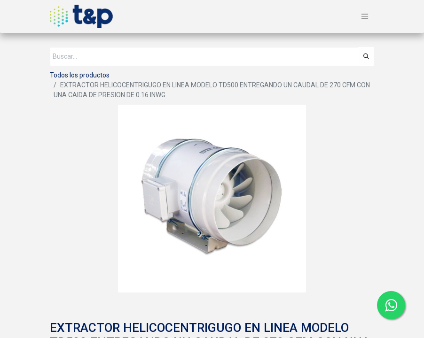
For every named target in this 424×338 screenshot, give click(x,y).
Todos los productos (80, 75)
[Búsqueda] (366, 56)
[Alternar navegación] (364, 16)
